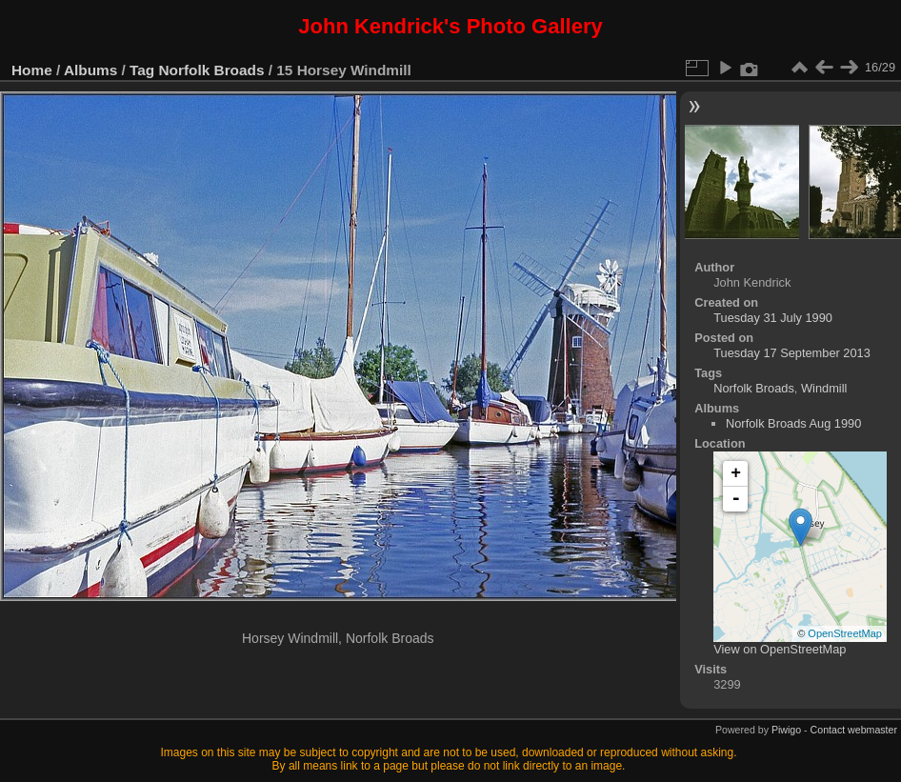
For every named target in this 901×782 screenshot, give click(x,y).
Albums (90, 70)
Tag (142, 70)
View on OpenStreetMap (779, 649)
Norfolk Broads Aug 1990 (793, 423)
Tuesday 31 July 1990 (772, 318)
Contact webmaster (854, 729)
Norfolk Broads (212, 70)
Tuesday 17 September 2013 (792, 353)
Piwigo (786, 729)
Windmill (824, 388)
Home (31, 70)
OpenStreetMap (845, 633)
